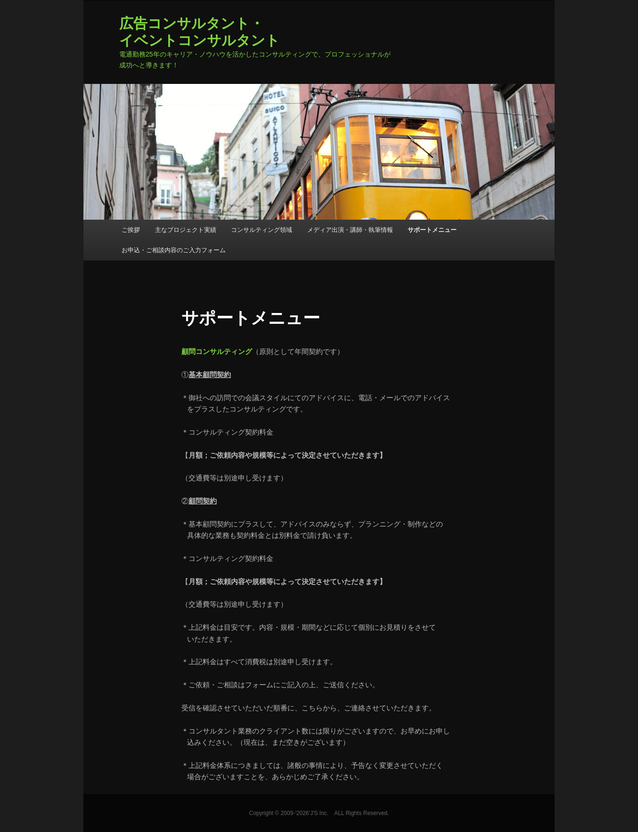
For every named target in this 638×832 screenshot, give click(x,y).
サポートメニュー (432, 229)
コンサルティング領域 (261, 229)
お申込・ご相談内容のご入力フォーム (174, 250)
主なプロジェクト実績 (185, 229)
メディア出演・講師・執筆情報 (350, 229)
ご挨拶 (131, 229)
